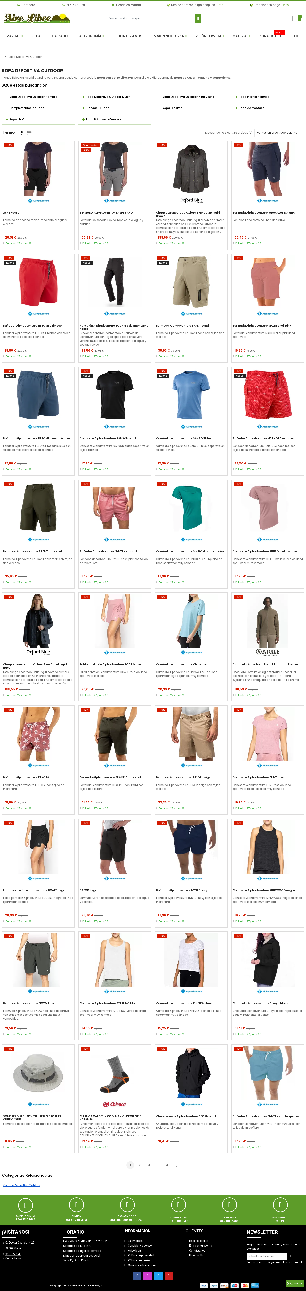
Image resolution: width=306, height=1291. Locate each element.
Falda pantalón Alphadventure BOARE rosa (110, 664)
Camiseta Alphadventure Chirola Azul (183, 664)
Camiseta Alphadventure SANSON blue (184, 438)
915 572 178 (73, 5)
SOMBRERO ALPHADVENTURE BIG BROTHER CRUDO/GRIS (32, 1118)
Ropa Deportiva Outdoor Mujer (108, 97)
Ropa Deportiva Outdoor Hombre (33, 97)
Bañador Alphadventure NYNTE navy (181, 890)
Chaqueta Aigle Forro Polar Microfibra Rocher (265, 664)
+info (220, 5)
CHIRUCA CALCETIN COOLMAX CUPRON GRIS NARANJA (110, 1118)
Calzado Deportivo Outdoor (21, 1185)
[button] (14, 36)
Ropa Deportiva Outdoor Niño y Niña (188, 97)
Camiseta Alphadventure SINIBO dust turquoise (190, 551)
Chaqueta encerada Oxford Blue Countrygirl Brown (188, 214)
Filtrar (9, 133)
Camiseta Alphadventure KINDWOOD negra (264, 890)
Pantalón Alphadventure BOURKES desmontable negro (114, 327)
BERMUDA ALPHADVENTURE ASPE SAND (106, 213)
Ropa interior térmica (254, 97)
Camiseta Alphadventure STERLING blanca (110, 1003)
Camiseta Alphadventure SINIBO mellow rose (265, 551)
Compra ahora (25, 1215)
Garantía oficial (127, 1216)
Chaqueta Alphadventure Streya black (260, 1003)
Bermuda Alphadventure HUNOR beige (183, 777)
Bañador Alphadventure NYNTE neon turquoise (266, 1116)
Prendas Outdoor (98, 108)
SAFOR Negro (89, 890)
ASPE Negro (11, 213)
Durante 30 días (179, 1217)
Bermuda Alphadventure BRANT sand (182, 325)
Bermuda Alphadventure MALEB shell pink (262, 325)
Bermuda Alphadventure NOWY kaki (28, 1003)
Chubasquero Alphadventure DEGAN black (186, 1116)
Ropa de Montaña (252, 108)
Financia (76, 1216)
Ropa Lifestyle (172, 108)
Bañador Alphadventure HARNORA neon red (264, 438)
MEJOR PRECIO (229, 1217)
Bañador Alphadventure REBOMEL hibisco (32, 325)
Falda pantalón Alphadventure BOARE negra (34, 890)
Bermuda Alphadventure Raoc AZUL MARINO (264, 213)
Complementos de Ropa (26, 108)
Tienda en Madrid (126, 5)
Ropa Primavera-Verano (103, 119)
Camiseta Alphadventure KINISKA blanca (185, 1003)
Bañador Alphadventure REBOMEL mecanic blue (37, 438)
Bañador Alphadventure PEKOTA (26, 777)
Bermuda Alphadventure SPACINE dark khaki (111, 777)
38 (168, 1165)
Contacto (26, 5)
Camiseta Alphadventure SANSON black (108, 438)
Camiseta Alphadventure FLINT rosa (258, 777)
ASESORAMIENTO (280, 1217)
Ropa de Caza (19, 119)
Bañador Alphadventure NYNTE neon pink (109, 551)
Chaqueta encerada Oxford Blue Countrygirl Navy (35, 666)
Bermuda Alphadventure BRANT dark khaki (33, 551)
